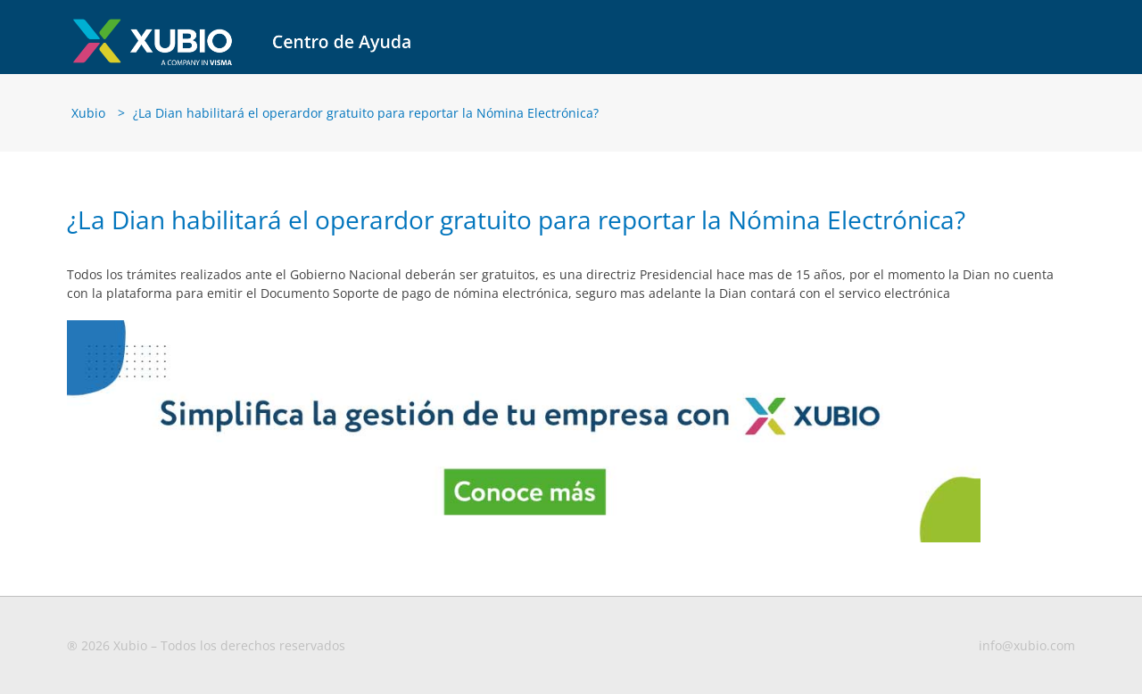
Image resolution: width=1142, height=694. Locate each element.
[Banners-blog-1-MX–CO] (524, 333)
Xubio (88, 119)
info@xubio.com (1027, 652)
